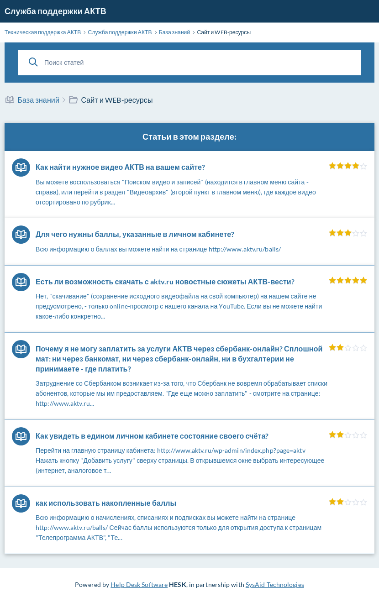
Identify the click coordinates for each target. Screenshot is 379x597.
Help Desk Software (139, 584)
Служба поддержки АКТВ (55, 11)
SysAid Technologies (275, 584)
